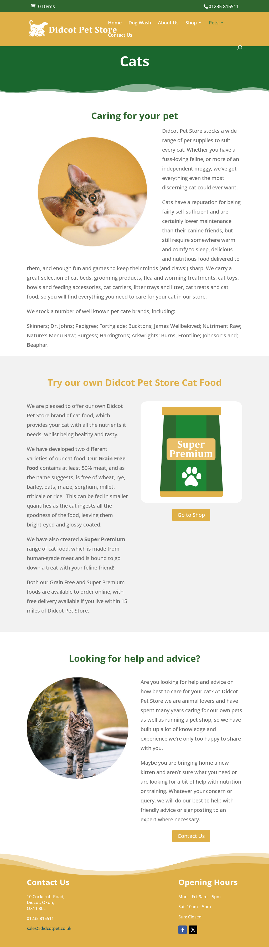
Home (115, 23)
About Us (168, 23)
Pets (214, 23)
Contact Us (120, 35)
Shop (191, 23)
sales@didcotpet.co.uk (49, 928)
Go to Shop (191, 514)
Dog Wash (139, 23)
